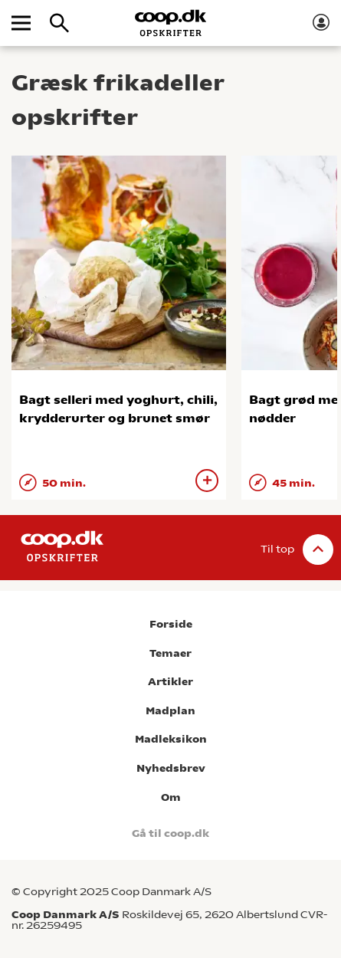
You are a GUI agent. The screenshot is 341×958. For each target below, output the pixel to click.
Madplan (170, 710)
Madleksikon (171, 739)
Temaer (170, 653)
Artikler (170, 681)
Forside (170, 624)
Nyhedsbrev (170, 768)
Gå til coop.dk (170, 833)
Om (171, 797)
